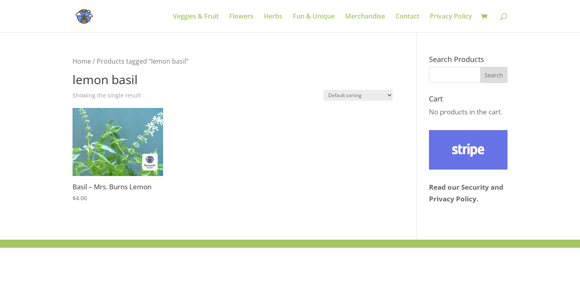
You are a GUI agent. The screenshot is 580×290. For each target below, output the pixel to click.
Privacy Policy (451, 17)
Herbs (273, 17)
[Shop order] (358, 95)
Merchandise (365, 17)
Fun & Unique (314, 17)
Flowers (241, 17)
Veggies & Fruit (196, 17)
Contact (407, 17)
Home (81, 61)
